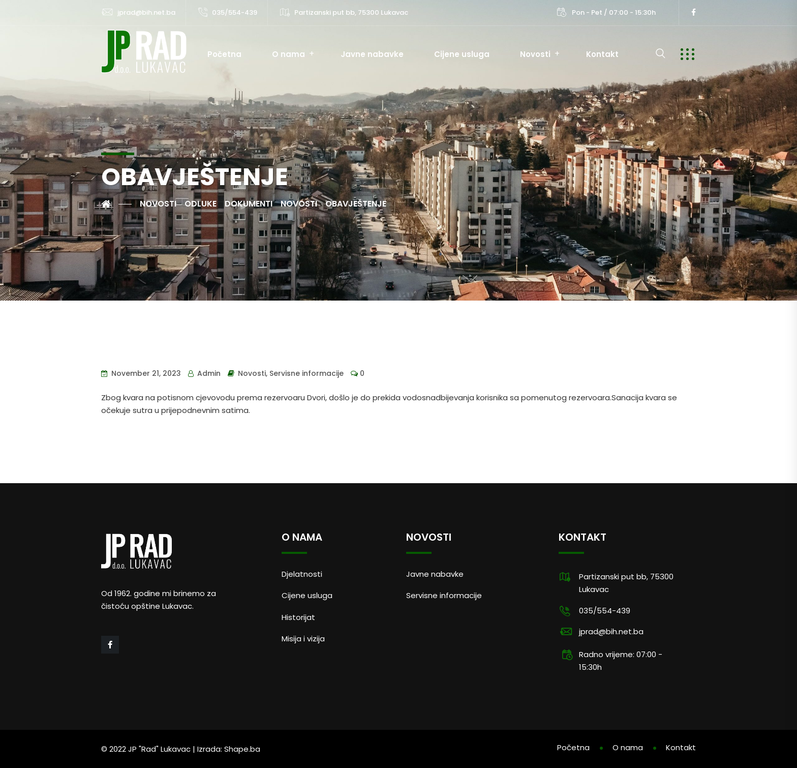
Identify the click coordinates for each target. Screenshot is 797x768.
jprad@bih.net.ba (146, 12)
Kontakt (602, 54)
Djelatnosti (302, 574)
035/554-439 (234, 12)
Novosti (535, 54)
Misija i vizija (303, 638)
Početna (224, 54)
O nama (288, 54)
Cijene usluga (461, 54)
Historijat (298, 617)
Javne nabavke (372, 54)
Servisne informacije (306, 373)
